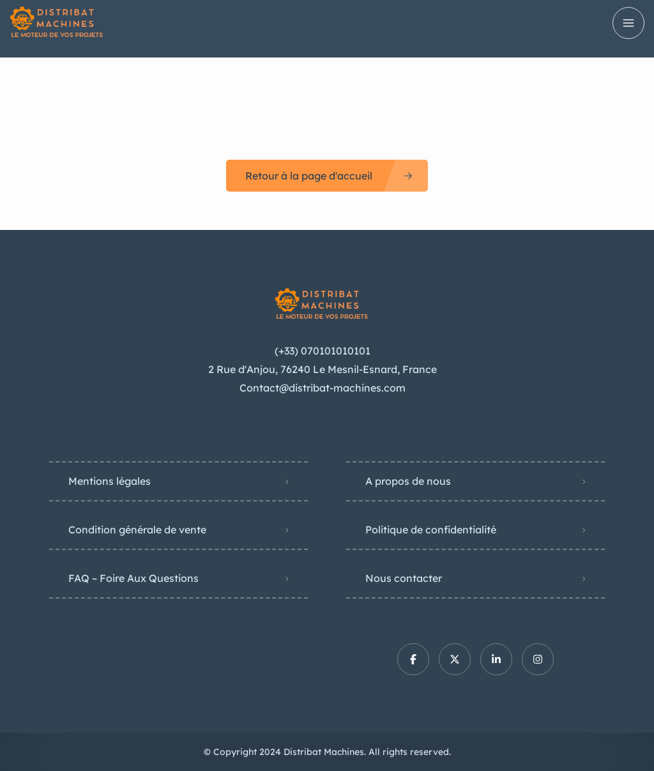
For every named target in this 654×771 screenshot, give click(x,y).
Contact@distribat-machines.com (323, 387)
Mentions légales (109, 481)
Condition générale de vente (137, 529)
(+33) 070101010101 (322, 350)
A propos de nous (408, 481)
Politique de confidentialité (430, 529)
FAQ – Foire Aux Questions (133, 578)
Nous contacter (403, 578)
